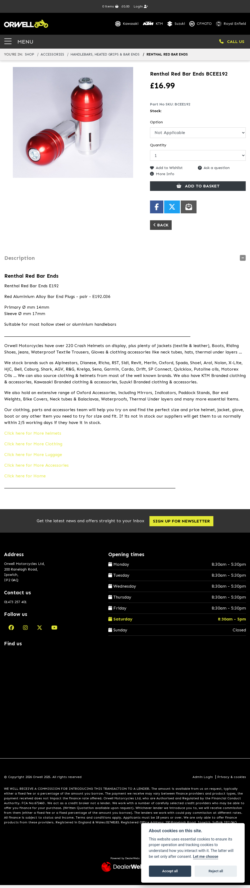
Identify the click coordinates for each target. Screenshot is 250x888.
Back (160, 227)
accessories (52, 57)
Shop (29, 57)
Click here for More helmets (32, 435)
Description (19, 260)
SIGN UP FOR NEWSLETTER (182, 523)
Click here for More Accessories (36, 467)
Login (141, 6)
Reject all (216, 871)
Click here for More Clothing (33, 446)
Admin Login (203, 779)
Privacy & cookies (231, 779)
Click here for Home (25, 478)
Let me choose (205, 856)
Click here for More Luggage (33, 457)
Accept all (170, 871)
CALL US (231, 44)
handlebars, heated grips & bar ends (105, 57)
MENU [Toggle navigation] (18, 44)
